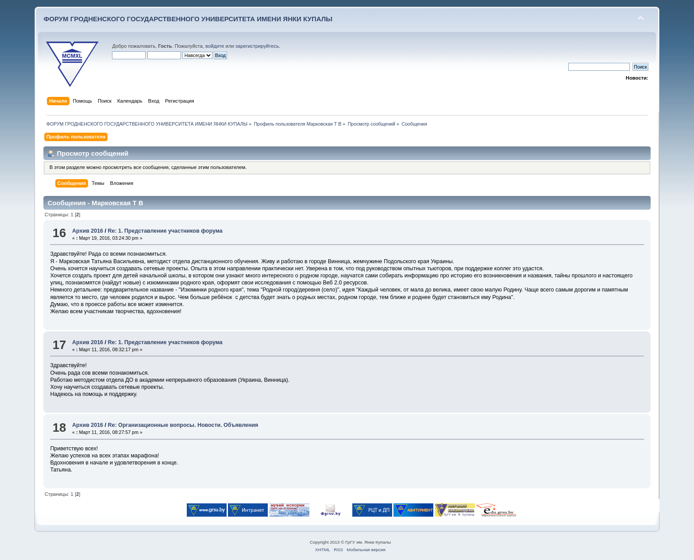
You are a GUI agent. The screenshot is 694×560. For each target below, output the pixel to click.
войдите (214, 46)
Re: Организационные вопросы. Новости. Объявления (183, 425)
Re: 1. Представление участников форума (165, 231)
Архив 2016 (87, 231)
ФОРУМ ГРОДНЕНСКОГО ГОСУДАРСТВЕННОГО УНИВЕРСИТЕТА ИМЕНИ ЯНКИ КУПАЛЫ (187, 19)
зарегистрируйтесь (257, 46)
